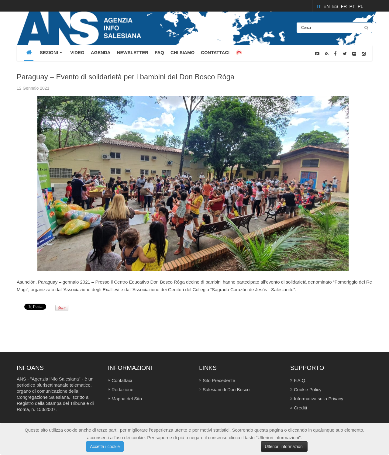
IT (319, 6)
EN (327, 6)
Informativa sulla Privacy (318, 398)
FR (344, 6)
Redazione (122, 389)
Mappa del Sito (127, 398)
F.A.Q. (300, 380)
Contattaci (122, 380)
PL (360, 6)
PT (352, 6)
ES (335, 6)
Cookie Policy (308, 389)
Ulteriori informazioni (284, 446)
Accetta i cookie (105, 446)
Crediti (300, 407)
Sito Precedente (219, 380)
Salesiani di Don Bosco (226, 389)
